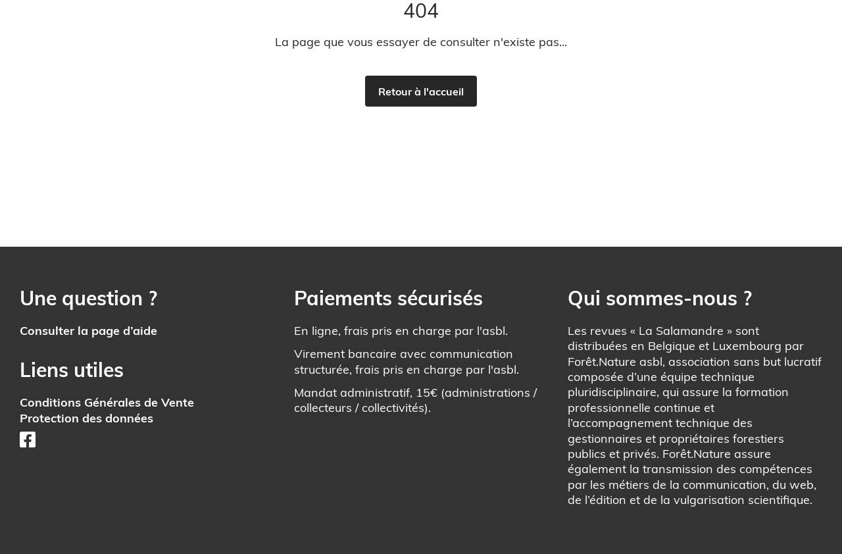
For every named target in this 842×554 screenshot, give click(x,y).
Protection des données (86, 418)
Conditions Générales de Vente (107, 402)
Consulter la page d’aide (88, 330)
